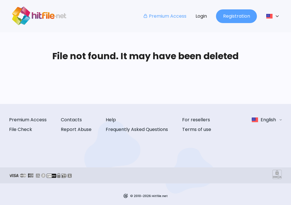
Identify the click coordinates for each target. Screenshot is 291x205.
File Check (20, 129)
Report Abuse (76, 129)
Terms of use (196, 129)
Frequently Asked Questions (137, 129)
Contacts (71, 119)
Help (111, 119)
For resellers (196, 119)
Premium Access (164, 16)
